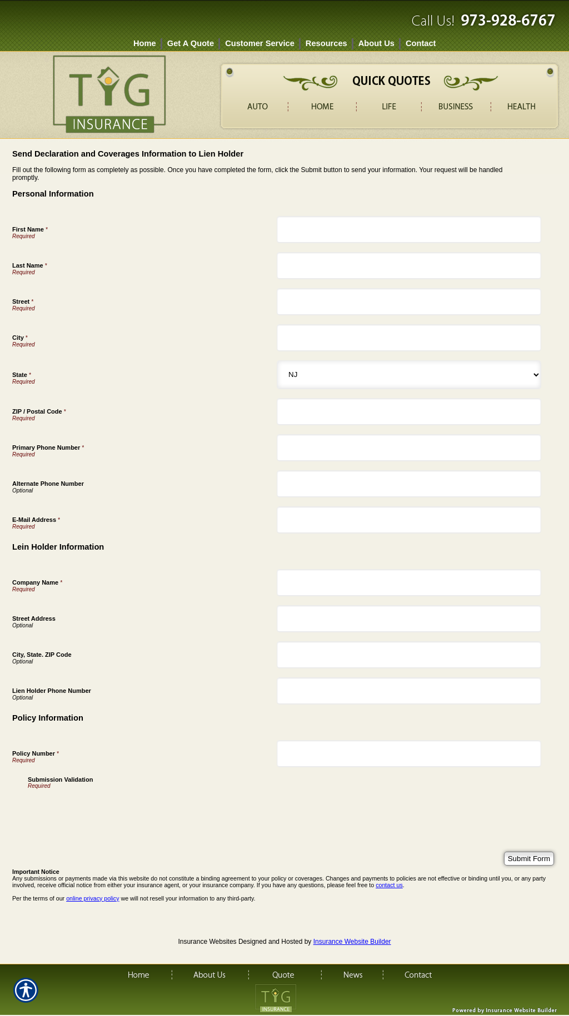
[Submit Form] (529, 859)
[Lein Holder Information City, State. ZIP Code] (409, 654)
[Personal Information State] (409, 374)
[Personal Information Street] (409, 301)
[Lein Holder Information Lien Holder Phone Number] (409, 691)
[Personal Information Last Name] (409, 265)
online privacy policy (92, 898)
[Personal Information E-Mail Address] (409, 520)
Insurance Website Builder (352, 941)
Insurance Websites (207, 941)
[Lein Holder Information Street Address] (409, 618)
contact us (389, 885)
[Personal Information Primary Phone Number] (409, 447)
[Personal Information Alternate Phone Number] (409, 483)
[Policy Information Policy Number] (409, 753)
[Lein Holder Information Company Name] (409, 582)
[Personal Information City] (409, 337)
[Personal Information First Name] (409, 229)
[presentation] (112, 810)
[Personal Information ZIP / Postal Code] (409, 411)
